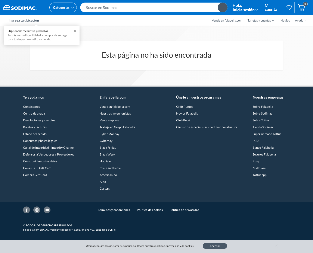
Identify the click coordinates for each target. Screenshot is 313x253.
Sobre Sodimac (262, 113)
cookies (189, 245)
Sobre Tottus (261, 120)
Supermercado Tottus (267, 134)
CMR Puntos (184, 106)
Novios (285, 20)
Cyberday (106, 140)
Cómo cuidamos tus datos (40, 161)
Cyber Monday (109, 134)
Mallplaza (259, 168)
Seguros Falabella (264, 154)
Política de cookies (150, 210)
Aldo (103, 181)
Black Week (107, 154)
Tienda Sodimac (263, 127)
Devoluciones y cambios (39, 120)
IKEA (256, 140)
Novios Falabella (187, 113)
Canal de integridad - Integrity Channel (48, 147)
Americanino (108, 175)
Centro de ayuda (34, 113)
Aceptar (215, 246)
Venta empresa (109, 120)
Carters (105, 188)
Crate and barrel (110, 168)
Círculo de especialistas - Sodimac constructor (207, 127)
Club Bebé (183, 120)
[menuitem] (258, 20)
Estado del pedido (35, 134)
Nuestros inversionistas (115, 113)
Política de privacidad (184, 210)
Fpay (256, 161)
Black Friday (108, 147)
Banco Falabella (263, 147)
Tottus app (260, 175)
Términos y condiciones (114, 210)
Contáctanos (31, 106)
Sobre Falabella (263, 106)
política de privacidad (167, 245)
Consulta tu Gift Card (37, 168)
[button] (153, 7)
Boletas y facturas (35, 127)
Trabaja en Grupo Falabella (117, 127)
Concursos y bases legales (40, 140)
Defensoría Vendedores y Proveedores (48, 154)
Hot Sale (105, 161)
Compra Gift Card (35, 175)
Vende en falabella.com (227, 20)
